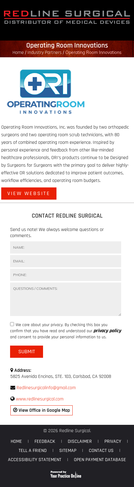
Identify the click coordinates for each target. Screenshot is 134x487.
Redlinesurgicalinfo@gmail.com (46, 388)
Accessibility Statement (34, 460)
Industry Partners (44, 52)
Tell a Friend (33, 450)
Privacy (112, 441)
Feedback (44, 441)
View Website (28, 193)
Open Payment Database (100, 460)
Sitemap (67, 450)
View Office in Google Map (41, 410)
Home (18, 52)
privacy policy (107, 331)
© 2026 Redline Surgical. (67, 431)
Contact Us (101, 450)
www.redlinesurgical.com (39, 399)
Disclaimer (80, 441)
